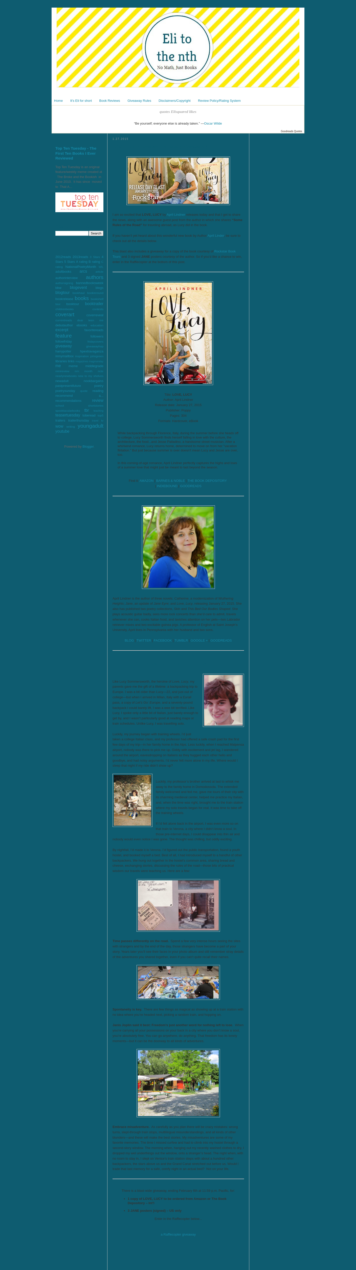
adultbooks (63, 271)
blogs (99, 288)
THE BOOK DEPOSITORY (207, 481)
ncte (100, 371)
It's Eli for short (81, 101)
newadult (62, 381)
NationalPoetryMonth (80, 267)
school (59, 405)
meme (73, 366)
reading (98, 391)
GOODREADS (191, 486)
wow (59, 426)
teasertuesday (67, 415)
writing (70, 426)
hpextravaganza (91, 351)
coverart (64, 314)
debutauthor (64, 325)
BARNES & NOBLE (170, 481)
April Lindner (176, 214)
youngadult (90, 426)
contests (97, 309)
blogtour (62, 292)
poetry (98, 386)
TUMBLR (181, 640)
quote (83, 390)
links (71, 361)
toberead (88, 415)
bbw (58, 288)
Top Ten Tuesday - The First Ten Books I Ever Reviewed (75, 153)
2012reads (63, 257)
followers (97, 336)
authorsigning (64, 283)
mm (77, 371)
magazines (81, 361)
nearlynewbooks (66, 376)
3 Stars (95, 257)
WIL (101, 267)
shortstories (95, 405)
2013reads (80, 257)
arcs (83, 271)
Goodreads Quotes (291, 131)
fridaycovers (95, 341)
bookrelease (64, 299)
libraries (61, 361)
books (82, 298)
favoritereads (93, 330)
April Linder (216, 235)
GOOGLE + (199, 640)
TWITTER (144, 640)
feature (63, 336)
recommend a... (79, 396)
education (97, 325)
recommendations (68, 401)
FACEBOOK (163, 640)
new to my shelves (90, 376)
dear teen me (90, 320)
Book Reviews (109, 101)
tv (102, 420)
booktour (72, 304)
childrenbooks (64, 309)
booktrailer (94, 304)
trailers (60, 420)
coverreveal (94, 315)
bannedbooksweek (89, 283)
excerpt (61, 330)
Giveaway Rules (139, 101)
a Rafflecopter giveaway (178, 1234)
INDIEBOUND (167, 486)
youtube (62, 431)
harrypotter (63, 351)
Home (58, 101)
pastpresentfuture (68, 386)
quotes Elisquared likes (178, 111)
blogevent (78, 287)
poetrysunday (65, 391)
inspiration (82, 356)
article (99, 271)
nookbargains (93, 381)
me (58, 366)
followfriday (63, 341)
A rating (81, 262)
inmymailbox (64, 356)
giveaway (63, 346)
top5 (100, 415)
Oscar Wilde (213, 123)
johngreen (96, 356)
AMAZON (146, 481)
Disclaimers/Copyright (174, 101)
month (88, 371)
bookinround (95, 292)
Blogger (88, 446)
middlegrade (94, 366)
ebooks (81, 325)
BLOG (129, 640)
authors (94, 277)
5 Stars (69, 262)
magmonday (96, 361)
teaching (98, 410)
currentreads (63, 320)
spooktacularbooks (67, 410)
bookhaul (78, 292)
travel (95, 420)
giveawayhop (94, 346)
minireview (62, 371)
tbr (86, 410)
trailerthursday (78, 420)
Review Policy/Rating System (219, 101)
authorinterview (66, 278)
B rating (94, 262)
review (97, 400)
